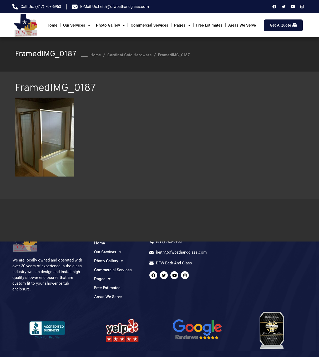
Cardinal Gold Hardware (129, 55)
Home (52, 25)
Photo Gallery (110, 25)
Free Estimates (209, 25)
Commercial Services (149, 25)
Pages (182, 25)
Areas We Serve (242, 25)
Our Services (76, 25)
